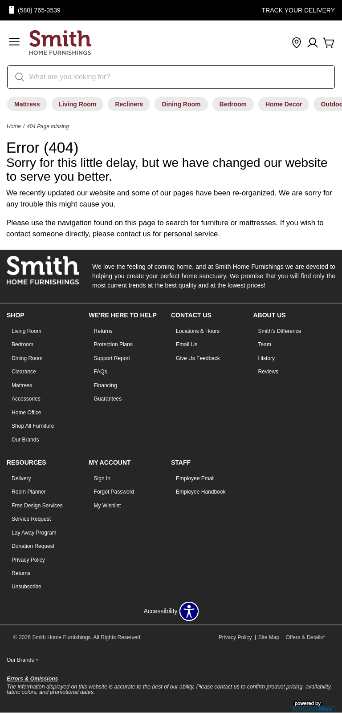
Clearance (24, 372)
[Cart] (328, 43)
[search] (171, 77)
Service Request (31, 519)
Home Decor (283, 104)
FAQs (100, 372)
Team (264, 344)
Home (14, 126)
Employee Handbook (200, 492)
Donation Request (33, 546)
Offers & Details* (305, 637)
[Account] (312, 43)
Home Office (26, 412)
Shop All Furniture (33, 426)
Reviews (268, 372)
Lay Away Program (34, 533)
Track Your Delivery (298, 10)
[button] (14, 43)
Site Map (268, 637)
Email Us (186, 344)
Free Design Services (37, 505)
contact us (134, 234)
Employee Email (195, 478)
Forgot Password (114, 492)
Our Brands (25, 440)
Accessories (26, 399)
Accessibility (160, 611)
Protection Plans (113, 344)
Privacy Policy (28, 560)
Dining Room (181, 104)
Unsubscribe (26, 586)
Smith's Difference (279, 331)
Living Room (78, 104)
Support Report (112, 358)
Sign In (102, 478)
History (266, 358)
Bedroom (233, 104)
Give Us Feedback (198, 358)
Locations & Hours (198, 331)
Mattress (27, 104)
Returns (103, 331)
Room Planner (29, 492)
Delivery (21, 478)
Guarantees (108, 399)
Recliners (129, 104)
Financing (105, 385)
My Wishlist (107, 505)
